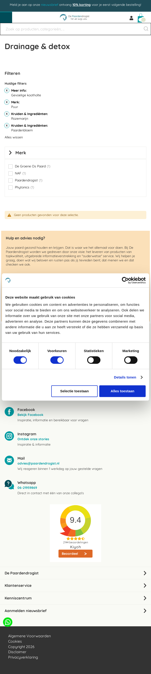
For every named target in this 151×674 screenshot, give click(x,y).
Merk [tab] (20, 152)
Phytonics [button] (24, 187)
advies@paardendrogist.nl (38, 463)
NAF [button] (20, 173)
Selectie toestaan (74, 391)
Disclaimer (17, 651)
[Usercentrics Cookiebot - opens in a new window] (125, 280)
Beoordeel (70, 553)
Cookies (15, 641)
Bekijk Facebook (30, 415)
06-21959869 (27, 488)
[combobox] (75, 29)
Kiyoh (75, 546)
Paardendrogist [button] (28, 180)
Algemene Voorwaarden (29, 636)
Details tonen (125, 377)
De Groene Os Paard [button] (32, 166)
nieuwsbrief (49, 5)
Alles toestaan (122, 391)
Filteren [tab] (12, 73)
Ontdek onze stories (33, 439)
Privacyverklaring (23, 657)
